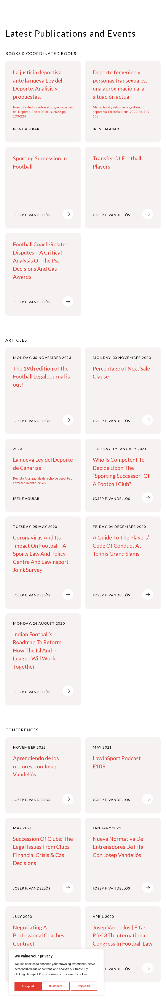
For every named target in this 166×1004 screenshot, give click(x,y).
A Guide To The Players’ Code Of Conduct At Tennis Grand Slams (121, 545)
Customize (28, 986)
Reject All (56, 986)
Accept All (84, 986)
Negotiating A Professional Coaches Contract (38, 935)
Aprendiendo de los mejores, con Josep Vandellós (36, 766)
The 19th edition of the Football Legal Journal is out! (41, 376)
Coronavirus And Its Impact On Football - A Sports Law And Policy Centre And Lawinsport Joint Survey (41, 553)
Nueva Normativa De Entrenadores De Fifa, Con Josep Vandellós (119, 846)
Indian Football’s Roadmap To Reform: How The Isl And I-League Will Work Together (38, 650)
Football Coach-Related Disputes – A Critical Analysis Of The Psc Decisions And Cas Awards (41, 260)
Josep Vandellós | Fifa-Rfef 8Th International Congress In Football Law (122, 935)
